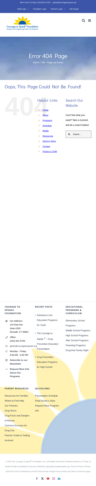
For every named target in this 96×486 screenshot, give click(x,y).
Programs (47, 120)
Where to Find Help (14, 400)
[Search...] (78, 134)
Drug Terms (11, 410)
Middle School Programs (78, 330)
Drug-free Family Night (77, 350)
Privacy (80, 466)
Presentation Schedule (46, 395)
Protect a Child (50, 151)
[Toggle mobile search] (83, 20)
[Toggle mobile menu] (89, 20)
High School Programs (77, 335)
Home (45, 110)
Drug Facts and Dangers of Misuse (17, 418)
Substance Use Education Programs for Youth (47, 320)
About (45, 115)
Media (46, 131)
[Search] (69, 134)
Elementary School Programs (75, 323)
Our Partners (11, 405)
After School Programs (77, 340)
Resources (48, 136)
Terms (73, 466)
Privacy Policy (61, 471)
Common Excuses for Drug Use (16, 428)
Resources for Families (16, 395)
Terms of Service (78, 471)
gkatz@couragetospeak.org (64, 2)
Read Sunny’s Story (45, 400)
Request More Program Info (47, 408)
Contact (46, 146)
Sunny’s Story (49, 141)
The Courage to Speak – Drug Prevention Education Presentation (47, 341)
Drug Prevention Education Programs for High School (47, 362)
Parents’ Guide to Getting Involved (17, 438)
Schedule (47, 125)
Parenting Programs (76, 345)
